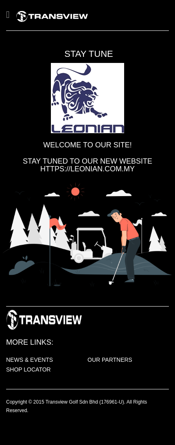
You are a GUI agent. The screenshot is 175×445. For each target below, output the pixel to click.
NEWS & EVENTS (29, 359)
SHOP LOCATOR (28, 369)
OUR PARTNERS (110, 359)
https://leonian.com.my (87, 169)
